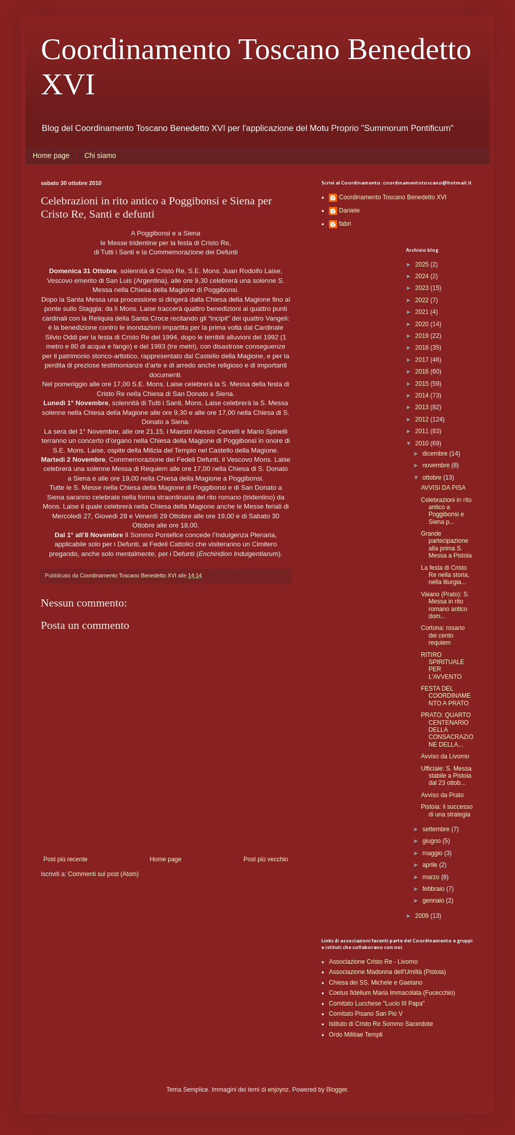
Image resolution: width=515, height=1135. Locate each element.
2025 (422, 264)
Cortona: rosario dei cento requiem (443, 635)
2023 (422, 288)
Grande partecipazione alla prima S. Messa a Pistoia (446, 544)
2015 (422, 383)
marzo (431, 877)
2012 (422, 419)
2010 (422, 443)
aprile (430, 864)
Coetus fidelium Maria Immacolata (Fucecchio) (392, 992)
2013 (422, 407)
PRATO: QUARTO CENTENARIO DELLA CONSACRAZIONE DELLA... (447, 729)
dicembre (435, 453)
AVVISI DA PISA (443, 487)
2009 (422, 915)
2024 (422, 276)
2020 (422, 324)
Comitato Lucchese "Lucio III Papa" (377, 1003)
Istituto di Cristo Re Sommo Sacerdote (381, 1023)
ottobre (432, 477)
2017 (422, 359)
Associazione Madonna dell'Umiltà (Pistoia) (387, 971)
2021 (422, 311)
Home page (51, 155)
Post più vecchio (266, 859)
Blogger (336, 1089)
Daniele (349, 210)
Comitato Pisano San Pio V (366, 1013)
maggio (433, 853)
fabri (345, 223)
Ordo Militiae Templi (355, 1034)
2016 (422, 371)
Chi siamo (100, 155)
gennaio (434, 900)
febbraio (434, 888)
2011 (422, 431)
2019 (422, 335)
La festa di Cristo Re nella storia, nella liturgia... (445, 575)
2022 (422, 300)
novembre (436, 465)
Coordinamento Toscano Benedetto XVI (393, 197)
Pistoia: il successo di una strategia (446, 810)
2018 (422, 347)
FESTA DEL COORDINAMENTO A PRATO (446, 696)
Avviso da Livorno (445, 756)
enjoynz (278, 1089)
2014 (422, 395)
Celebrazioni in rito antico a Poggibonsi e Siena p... (446, 510)
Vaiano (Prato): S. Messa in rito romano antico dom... (445, 605)
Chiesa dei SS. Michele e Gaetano (375, 982)
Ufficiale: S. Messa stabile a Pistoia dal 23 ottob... (446, 776)
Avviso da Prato (442, 795)
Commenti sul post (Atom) (103, 874)
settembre (436, 829)
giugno (432, 840)
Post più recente (65, 859)
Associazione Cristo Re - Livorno (373, 961)
